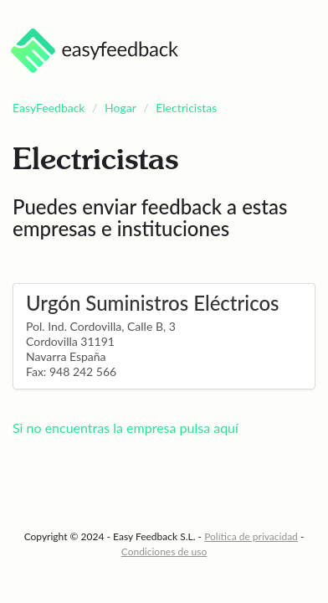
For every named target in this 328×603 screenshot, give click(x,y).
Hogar (120, 107)
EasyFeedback (49, 107)
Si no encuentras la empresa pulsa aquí (125, 428)
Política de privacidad (251, 536)
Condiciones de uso (164, 551)
